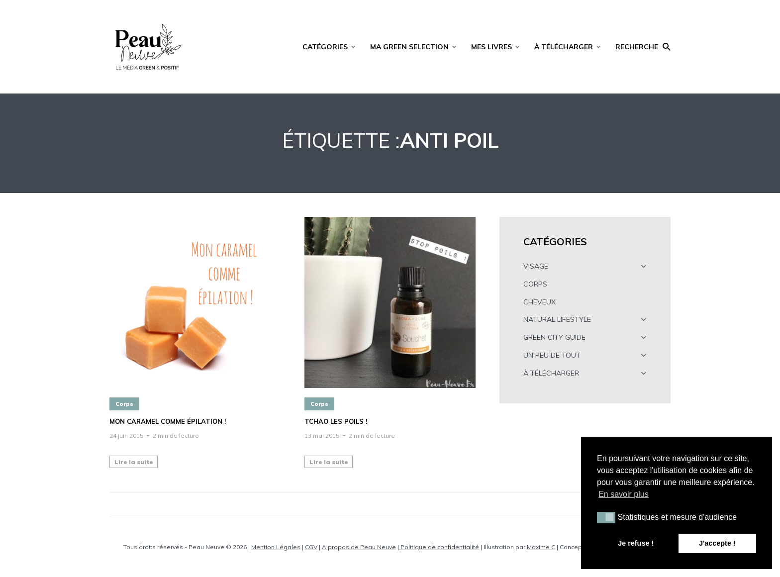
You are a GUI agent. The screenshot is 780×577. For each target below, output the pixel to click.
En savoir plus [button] (623, 494)
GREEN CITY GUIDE (554, 337)
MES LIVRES (491, 46)
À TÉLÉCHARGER (563, 46)
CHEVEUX (539, 301)
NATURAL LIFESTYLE (557, 319)
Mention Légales (275, 547)
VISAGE (535, 266)
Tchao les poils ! (335, 421)
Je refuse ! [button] (636, 543)
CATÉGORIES (325, 46)
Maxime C (541, 547)
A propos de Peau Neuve (359, 547)
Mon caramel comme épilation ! (167, 421)
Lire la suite (133, 462)
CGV (311, 547)
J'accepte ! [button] (717, 543)
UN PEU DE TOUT (552, 355)
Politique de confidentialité (439, 547)
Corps (124, 403)
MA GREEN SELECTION (409, 46)
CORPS (535, 284)
